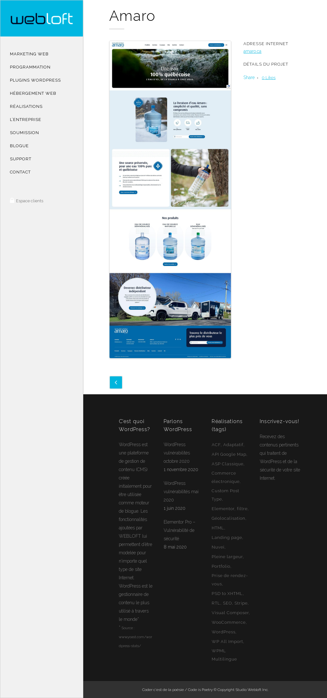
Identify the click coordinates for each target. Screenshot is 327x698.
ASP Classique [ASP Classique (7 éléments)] (227, 463)
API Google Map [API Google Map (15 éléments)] (229, 454)
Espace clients (29, 200)
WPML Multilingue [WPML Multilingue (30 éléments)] (224, 655)
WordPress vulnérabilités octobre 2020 (177, 453)
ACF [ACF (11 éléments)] (216, 444)
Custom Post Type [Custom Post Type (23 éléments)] (225, 494)
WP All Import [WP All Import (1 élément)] (227, 641)
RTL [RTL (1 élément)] (216, 603)
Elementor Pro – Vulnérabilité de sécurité (179, 530)
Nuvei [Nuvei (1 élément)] (218, 547)
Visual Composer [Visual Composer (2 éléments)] (230, 612)
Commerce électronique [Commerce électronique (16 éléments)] (226, 477)
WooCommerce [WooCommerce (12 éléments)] (229, 622)
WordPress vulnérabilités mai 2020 (181, 491)
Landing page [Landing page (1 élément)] (227, 537)
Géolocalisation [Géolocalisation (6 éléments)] (228, 518)
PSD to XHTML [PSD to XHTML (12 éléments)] (227, 593)
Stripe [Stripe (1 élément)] (241, 603)
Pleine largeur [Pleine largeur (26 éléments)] (227, 556)
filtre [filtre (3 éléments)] (242, 508)
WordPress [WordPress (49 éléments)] (223, 632)
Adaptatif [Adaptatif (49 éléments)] (233, 444)
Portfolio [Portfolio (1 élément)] (221, 566)
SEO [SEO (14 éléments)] (227, 603)
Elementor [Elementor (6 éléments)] (223, 508)
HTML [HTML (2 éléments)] (218, 528)
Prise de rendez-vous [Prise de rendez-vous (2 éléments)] (230, 579)
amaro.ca (252, 51)
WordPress (130, 444)
